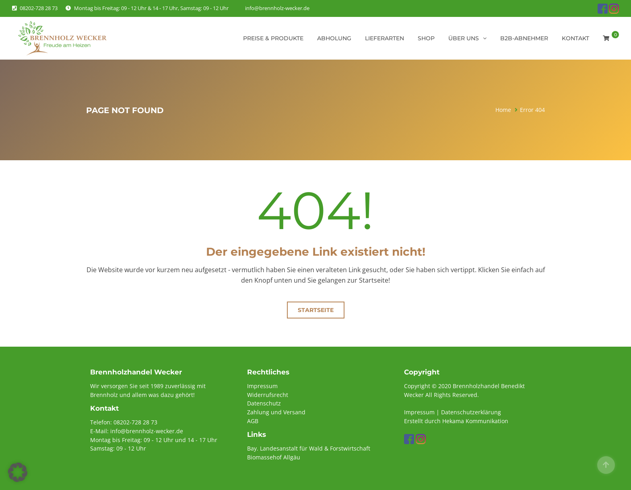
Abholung (334, 38)
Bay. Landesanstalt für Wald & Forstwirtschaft (308, 448)
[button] (17, 472)
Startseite (316, 310)
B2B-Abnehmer (524, 38)
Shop (426, 38)
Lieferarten (384, 38)
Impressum (262, 386)
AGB (252, 421)
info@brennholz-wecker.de (277, 8)
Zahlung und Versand (276, 412)
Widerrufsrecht (267, 395)
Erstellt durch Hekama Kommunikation (456, 421)
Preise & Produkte (273, 38)
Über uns (463, 38)
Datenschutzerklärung (471, 412)
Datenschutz (264, 403)
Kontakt (575, 38)
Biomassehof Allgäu (273, 457)
